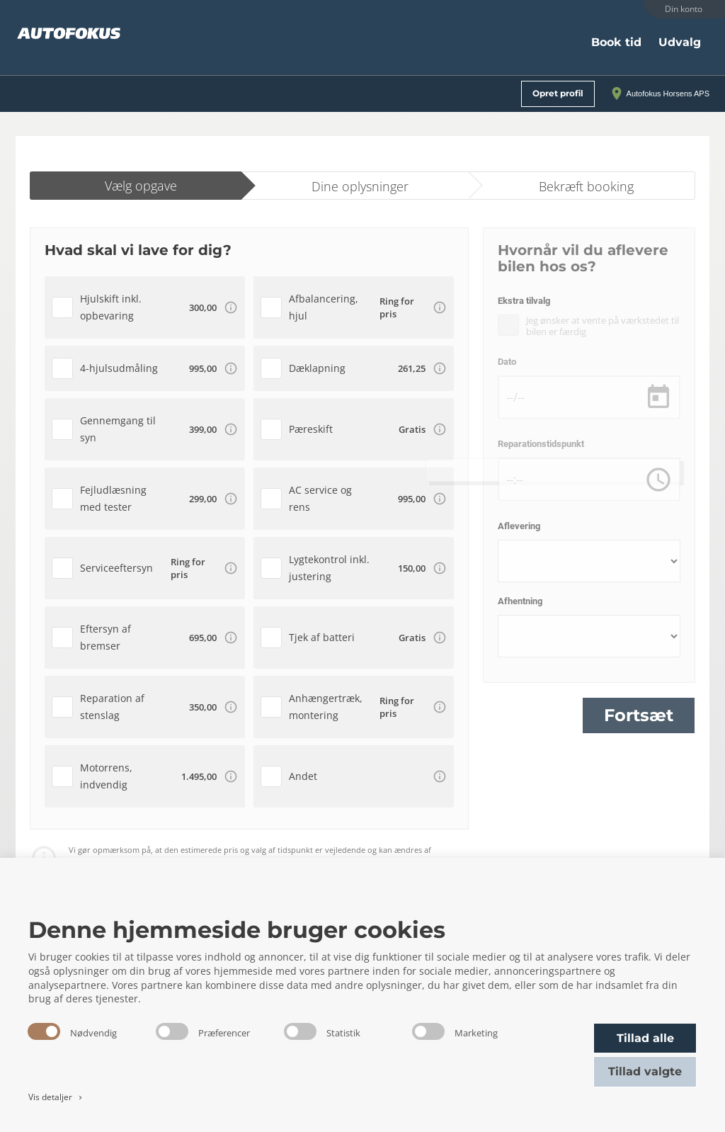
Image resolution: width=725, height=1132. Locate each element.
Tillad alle (645, 1038)
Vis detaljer (56, 1097)
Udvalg (679, 42)
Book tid (616, 42)
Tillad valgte (645, 1071)
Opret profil (557, 93)
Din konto (683, 9)
